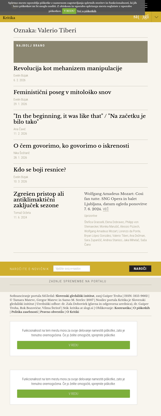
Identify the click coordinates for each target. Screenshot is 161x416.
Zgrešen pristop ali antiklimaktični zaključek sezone (39, 200)
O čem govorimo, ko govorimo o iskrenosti (71, 146)
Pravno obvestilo (52, 312)
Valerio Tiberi (120, 235)
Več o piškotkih (86, 10)
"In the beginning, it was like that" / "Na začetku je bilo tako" (80, 119)
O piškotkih (141, 308)
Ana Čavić (20, 129)
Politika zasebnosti (24, 312)
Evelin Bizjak (21, 75)
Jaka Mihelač (131, 240)
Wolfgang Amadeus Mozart (100, 231)
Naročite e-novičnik (29, 269)
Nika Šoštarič (22, 153)
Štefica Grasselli (94, 222)
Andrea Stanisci (112, 240)
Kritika (80, 17)
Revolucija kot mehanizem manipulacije (68, 68)
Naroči (140, 268)
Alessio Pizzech (129, 226)
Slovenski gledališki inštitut (75, 296)
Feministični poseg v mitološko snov (62, 92)
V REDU (69, 10)
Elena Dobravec (114, 222)
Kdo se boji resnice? (40, 169)
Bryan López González (97, 235)
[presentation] (122, 269)
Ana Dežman (137, 235)
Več (106, 209)
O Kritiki (72, 312)
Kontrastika (122, 308)
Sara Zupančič (93, 240)
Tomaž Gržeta (22, 213)
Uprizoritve (90, 215)
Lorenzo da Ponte (129, 231)
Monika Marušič (109, 226)
